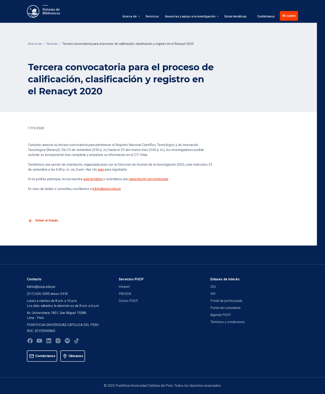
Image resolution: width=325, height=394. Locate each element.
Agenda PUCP (220, 315)
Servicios (152, 16)
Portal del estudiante (225, 308)
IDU (213, 287)
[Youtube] (39, 341)
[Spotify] (67, 341)
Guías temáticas (235, 16)
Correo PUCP (128, 301)
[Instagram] (58, 341)
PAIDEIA (125, 294)
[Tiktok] (77, 341)
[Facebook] (30, 341)
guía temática (92, 179)
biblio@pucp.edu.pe (106, 189)
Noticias (52, 44)
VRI (213, 294)
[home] (43, 11)
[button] (130, 17)
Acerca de (35, 44)
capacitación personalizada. (149, 179)
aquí (101, 169)
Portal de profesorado (226, 301)
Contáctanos (266, 16)
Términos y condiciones (227, 322)
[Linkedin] (49, 341)
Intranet (124, 287)
